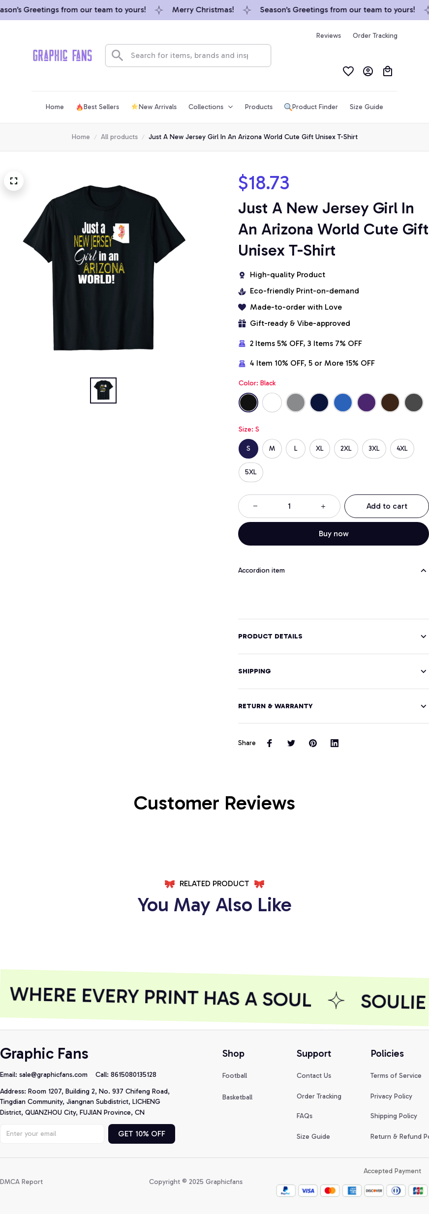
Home (81, 137)
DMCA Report (21, 1182)
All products (119, 137)
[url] (57, 1074)
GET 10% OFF (141, 1133)
